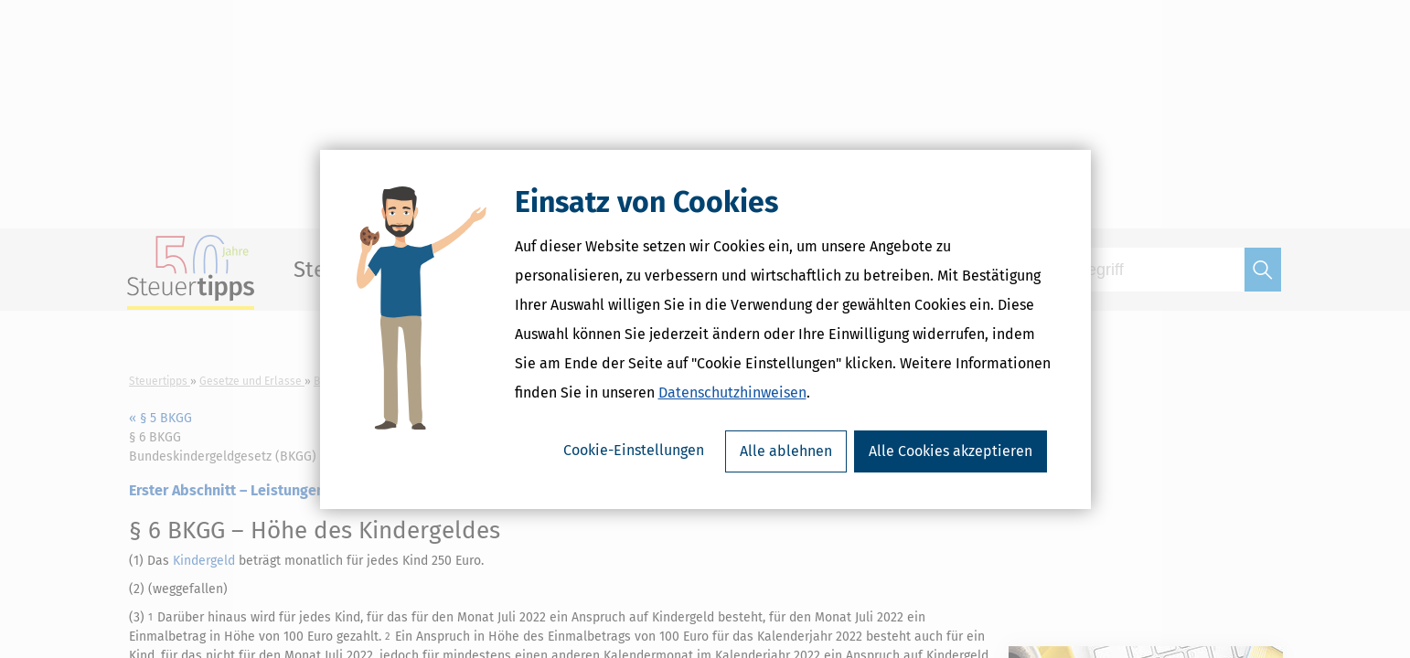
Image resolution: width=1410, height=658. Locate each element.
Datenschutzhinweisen (732, 392)
